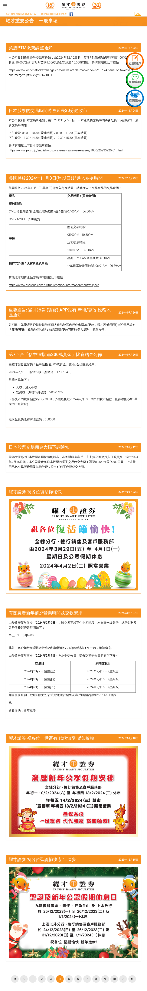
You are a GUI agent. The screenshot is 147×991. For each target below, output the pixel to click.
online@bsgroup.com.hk (54, 13)
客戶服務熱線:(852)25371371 (22, 13)
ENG (138, 13)
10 (114, 979)
